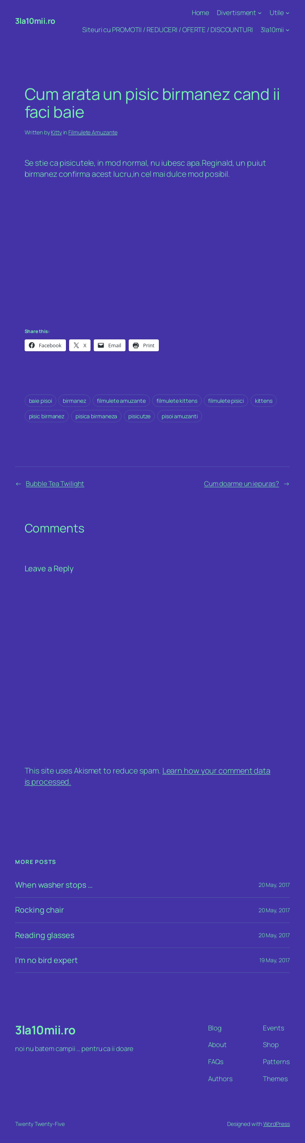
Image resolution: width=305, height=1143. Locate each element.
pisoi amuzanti (180, 416)
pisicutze (139, 416)
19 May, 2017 (274, 960)
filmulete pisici (225, 400)
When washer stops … (53, 885)
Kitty (56, 132)
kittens (263, 400)
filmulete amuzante (121, 400)
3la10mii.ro (35, 20)
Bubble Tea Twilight (55, 483)
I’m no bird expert (46, 960)
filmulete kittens (176, 400)
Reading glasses (44, 935)
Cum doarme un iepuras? (241, 483)
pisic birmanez (47, 416)
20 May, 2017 (274, 884)
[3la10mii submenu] (288, 30)
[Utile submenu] (288, 13)
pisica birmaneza (96, 416)
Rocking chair (39, 910)
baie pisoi (40, 400)
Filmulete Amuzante (92, 132)
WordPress (276, 1124)
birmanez (74, 400)
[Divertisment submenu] (260, 13)
